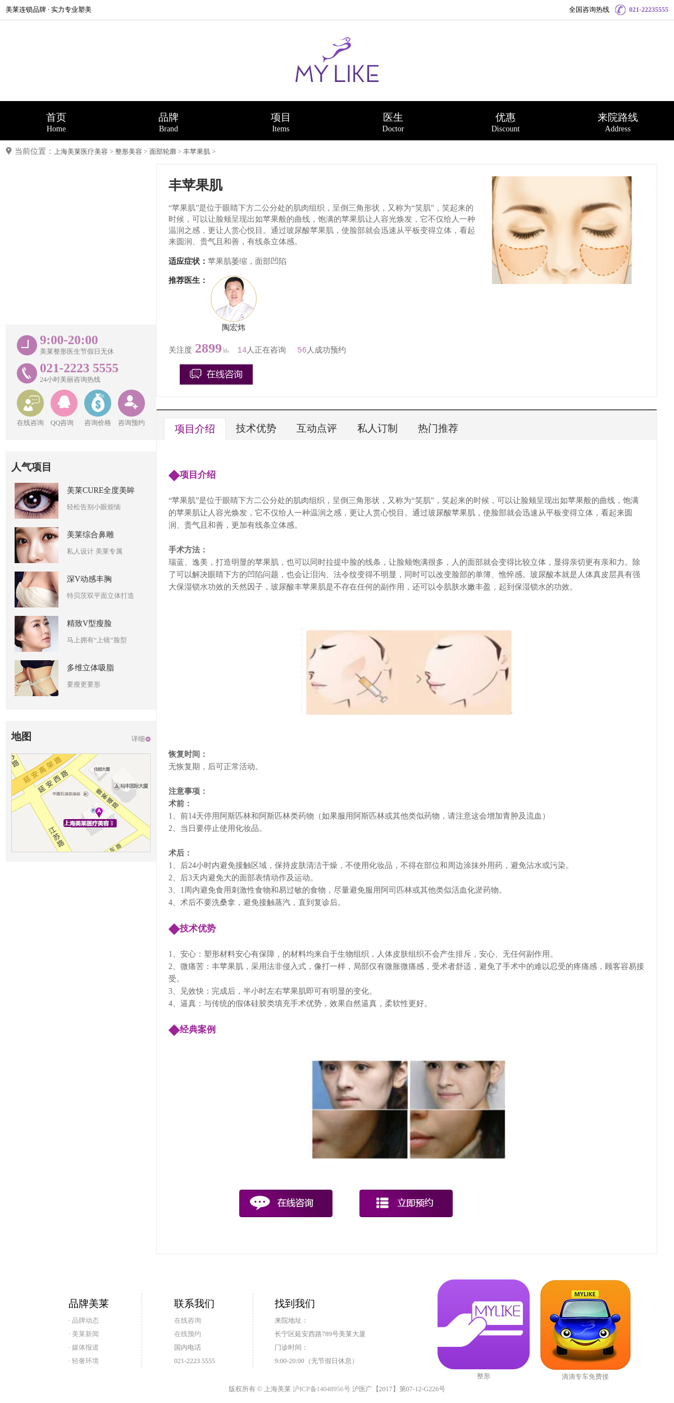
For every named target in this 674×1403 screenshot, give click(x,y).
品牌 (168, 122)
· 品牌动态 (84, 1320)
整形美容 (128, 152)
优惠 (505, 122)
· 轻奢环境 (84, 1361)
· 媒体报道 (84, 1347)
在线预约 (187, 1334)
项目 (281, 122)
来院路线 (618, 122)
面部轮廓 (162, 152)
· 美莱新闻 (84, 1334)
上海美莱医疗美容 (81, 152)
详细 (138, 739)
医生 (393, 122)
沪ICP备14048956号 (321, 1389)
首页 (56, 122)
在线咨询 (187, 1320)
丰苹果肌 (196, 152)
